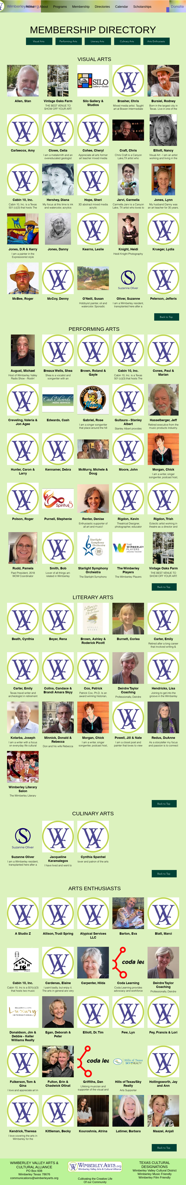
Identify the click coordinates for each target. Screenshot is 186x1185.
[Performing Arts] (69, 41)
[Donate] (177, 6)
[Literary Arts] (98, 41)
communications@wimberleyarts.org (34, 1178)
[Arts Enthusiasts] (156, 41)
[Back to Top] (166, 317)
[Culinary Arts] (127, 41)
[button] (44, 6)
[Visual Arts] (39, 41)
